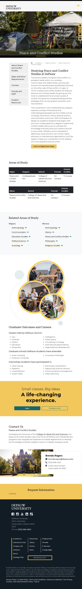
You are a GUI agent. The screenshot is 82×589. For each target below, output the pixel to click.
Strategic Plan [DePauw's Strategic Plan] (18, 557)
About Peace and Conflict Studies (17, 68)
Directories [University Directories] (33, 539)
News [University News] (31, 550)
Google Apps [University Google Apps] (47, 550)
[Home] (31, 63)
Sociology (16, 245)
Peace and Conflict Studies (57, 236)
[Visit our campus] (80, 26)
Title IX (36, 582)
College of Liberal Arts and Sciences (52, 434)
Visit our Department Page (44, 146)
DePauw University (13, 7)
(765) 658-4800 (24, 529)
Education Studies (20, 236)
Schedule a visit (40, 557)
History (48, 232)
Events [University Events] (32, 546)
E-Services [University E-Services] (46, 546)
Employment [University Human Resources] (47, 539)
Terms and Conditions (37, 580)
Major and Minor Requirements (18, 78)
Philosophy (50, 241)
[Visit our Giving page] (80, 38)
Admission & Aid (19, 542)
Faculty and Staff (16, 92)
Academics (38, 63)
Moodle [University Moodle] (45, 542)
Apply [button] (27, 408)
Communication (19, 232)
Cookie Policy (23, 580)
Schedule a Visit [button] (55, 408)
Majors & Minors (50, 63)
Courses (15, 85)
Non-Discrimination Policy (23, 582)
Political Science (19, 241)
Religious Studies (52, 245)
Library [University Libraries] (32, 542)
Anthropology (18, 228)
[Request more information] (80, 34)
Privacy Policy (11, 580)
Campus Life (18, 546)
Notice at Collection (54, 580)
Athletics (16, 550)
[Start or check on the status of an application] (80, 30)
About (15, 554)
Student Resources (16, 101)
